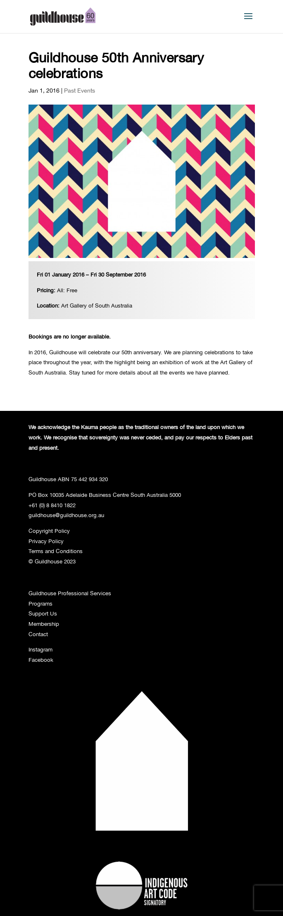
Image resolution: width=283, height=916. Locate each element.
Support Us (43, 613)
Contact (38, 634)
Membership (44, 623)
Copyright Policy (49, 530)
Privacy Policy (46, 541)
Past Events (79, 90)
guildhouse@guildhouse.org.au (66, 515)
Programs (40, 603)
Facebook (41, 659)
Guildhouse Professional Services (70, 593)
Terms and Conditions (56, 551)
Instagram (40, 649)
